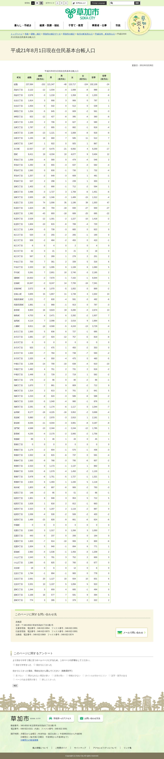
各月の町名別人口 (85, 34)
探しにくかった (49, 680)
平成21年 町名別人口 (105, 34)
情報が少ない (75, 676)
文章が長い (59, 676)
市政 (118, 25)
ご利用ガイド (61, 748)
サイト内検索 (112, 3)
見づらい (19, 676)
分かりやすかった (23, 665)
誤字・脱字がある (119, 676)
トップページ (16, 34)
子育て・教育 (75, 25)
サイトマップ (80, 748)
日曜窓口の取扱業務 (29, 740)
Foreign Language (98, 3)
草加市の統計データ (52, 34)
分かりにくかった (44, 665)
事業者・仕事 (99, 25)
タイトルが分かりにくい (96, 676)
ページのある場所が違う (26, 680)
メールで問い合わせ (133, 632)
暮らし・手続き (22, 25)
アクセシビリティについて (105, 748)
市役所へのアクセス (62, 718)
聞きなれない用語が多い (39, 676)
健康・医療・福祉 (49, 25)
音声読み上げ (81, 3)
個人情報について (40, 748)
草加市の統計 (69, 34)
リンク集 (128, 748)
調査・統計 (36, 34)
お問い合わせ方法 (92, 718)
